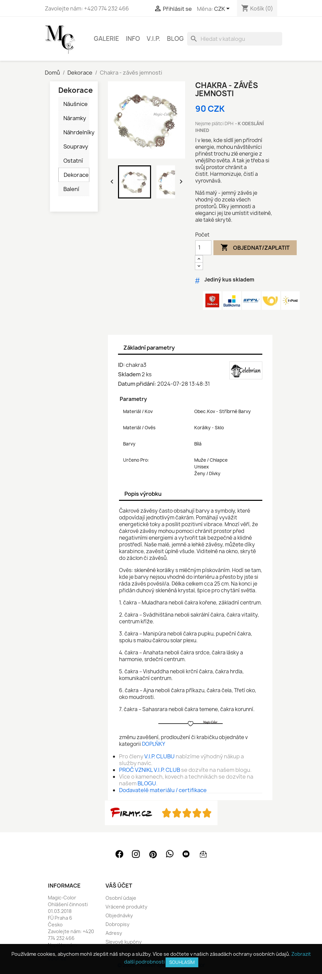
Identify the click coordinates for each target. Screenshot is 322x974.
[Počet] (203, 247)
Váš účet (119, 885)
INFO (133, 38)
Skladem (129, 374)
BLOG (175, 38)
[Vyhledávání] (235, 39)
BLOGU (147, 783)
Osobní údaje (121, 898)
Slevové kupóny (124, 942)
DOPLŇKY (153, 744)
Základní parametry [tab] (149, 347)
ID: (121, 364)
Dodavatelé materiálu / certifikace (163, 790)
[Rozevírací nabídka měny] (223, 9)
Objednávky (119, 915)
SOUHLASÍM (182, 962)
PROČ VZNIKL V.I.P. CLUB (149, 770)
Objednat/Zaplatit (255, 247)
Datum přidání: (137, 383)
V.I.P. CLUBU (159, 756)
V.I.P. (153, 38)
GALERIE (106, 38)
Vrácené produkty (126, 906)
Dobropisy (117, 924)
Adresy (114, 933)
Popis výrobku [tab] (143, 493)
